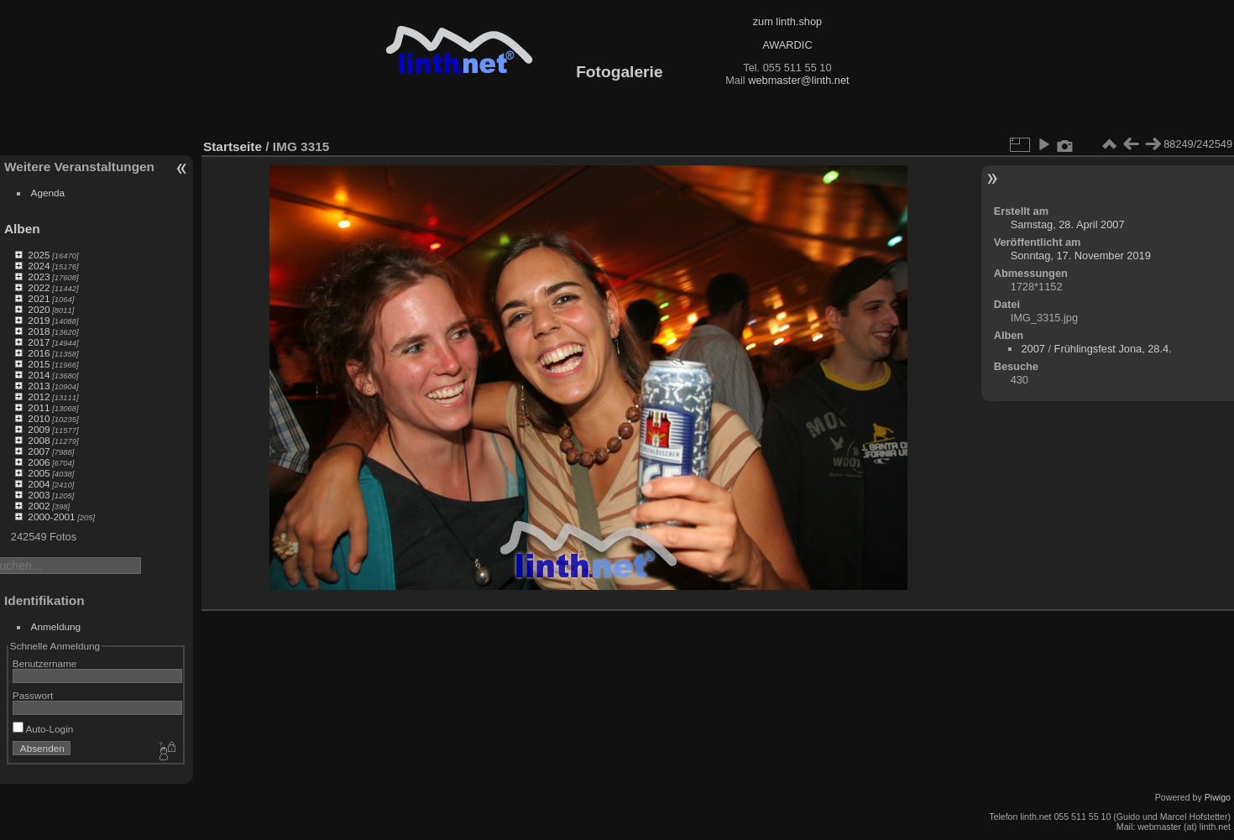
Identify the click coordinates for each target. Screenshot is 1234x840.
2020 (39, 309)
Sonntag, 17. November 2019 (1081, 255)
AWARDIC (787, 45)
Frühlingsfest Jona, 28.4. (1113, 348)
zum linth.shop (788, 21)
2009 (39, 429)
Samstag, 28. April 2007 (1068, 224)
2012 (39, 396)
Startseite (232, 146)
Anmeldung (56, 626)
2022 (39, 287)
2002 (39, 505)
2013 (39, 385)
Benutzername (45, 663)
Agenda (48, 192)
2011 (39, 407)
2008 (39, 440)
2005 (39, 472)
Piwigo (1218, 797)
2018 (39, 331)
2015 (39, 363)
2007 (39, 451)
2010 (39, 418)
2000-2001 (51, 516)
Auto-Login (43, 728)
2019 (39, 320)
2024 (39, 265)
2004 (39, 483)
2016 (39, 352)
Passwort (33, 695)
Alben (22, 229)
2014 (39, 374)
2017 (39, 342)
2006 (39, 462)
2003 (39, 494)
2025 (39, 254)
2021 (39, 298)
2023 (39, 276)
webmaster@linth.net (798, 80)
